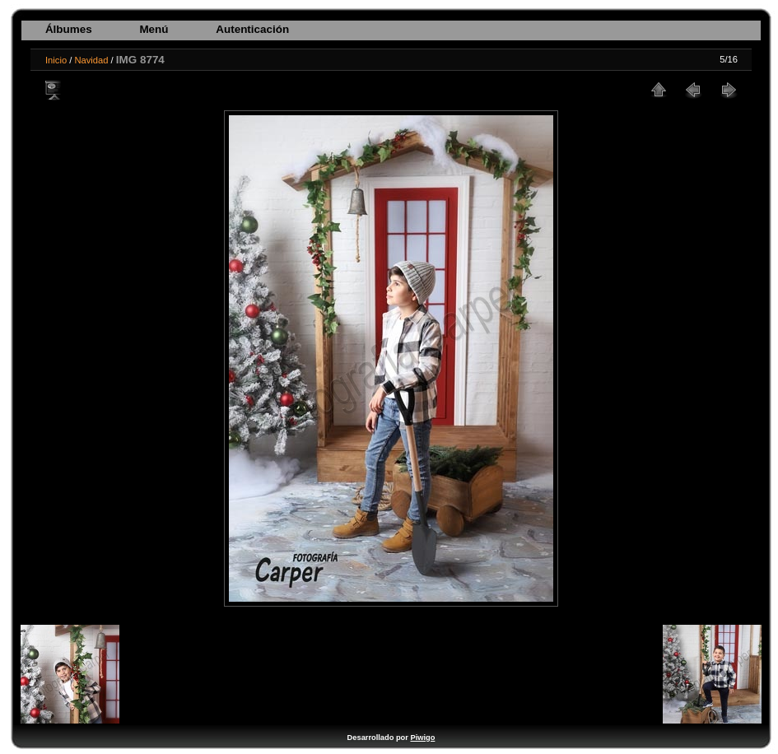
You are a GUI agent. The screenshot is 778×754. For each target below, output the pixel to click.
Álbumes (68, 29)
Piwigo (422, 737)
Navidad (91, 60)
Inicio (56, 60)
